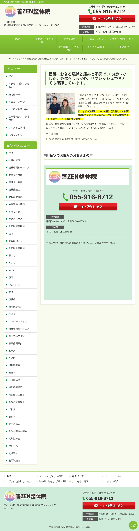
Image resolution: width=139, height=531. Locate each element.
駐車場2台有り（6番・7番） (69, 48)
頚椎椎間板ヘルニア (19, 328)
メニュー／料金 (95, 39)
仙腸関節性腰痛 (17, 204)
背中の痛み (14, 424)
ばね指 (12, 409)
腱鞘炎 (12, 416)
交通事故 (13, 453)
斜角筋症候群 (15, 387)
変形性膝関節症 (17, 226)
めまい (12, 270)
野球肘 (12, 358)
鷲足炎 (12, 372)
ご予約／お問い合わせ (121, 39)
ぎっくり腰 (14, 211)
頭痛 (11, 277)
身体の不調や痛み (18, 431)
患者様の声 (69, 39)
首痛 (11, 292)
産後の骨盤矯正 (17, 402)
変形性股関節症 (17, 248)
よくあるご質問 (95, 46)
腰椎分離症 (14, 189)
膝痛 (11, 233)
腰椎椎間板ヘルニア (19, 167)
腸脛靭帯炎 (14, 365)
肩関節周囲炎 (15, 343)
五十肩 (12, 350)
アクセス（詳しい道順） (43, 40)
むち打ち (13, 446)
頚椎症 (12, 299)
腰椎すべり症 (15, 182)
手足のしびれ (15, 219)
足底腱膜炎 (14, 380)
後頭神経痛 (14, 285)
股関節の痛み (15, 241)
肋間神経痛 (14, 460)
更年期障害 (14, 438)
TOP (17, 39)
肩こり (12, 255)
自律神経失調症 (17, 336)
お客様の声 (19, 59)
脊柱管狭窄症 (15, 175)
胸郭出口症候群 (17, 394)
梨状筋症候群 (15, 197)
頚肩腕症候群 (15, 307)
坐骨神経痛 (14, 160)
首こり (12, 263)
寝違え (12, 314)
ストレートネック (18, 321)
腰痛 (11, 153)
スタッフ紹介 (122, 46)
